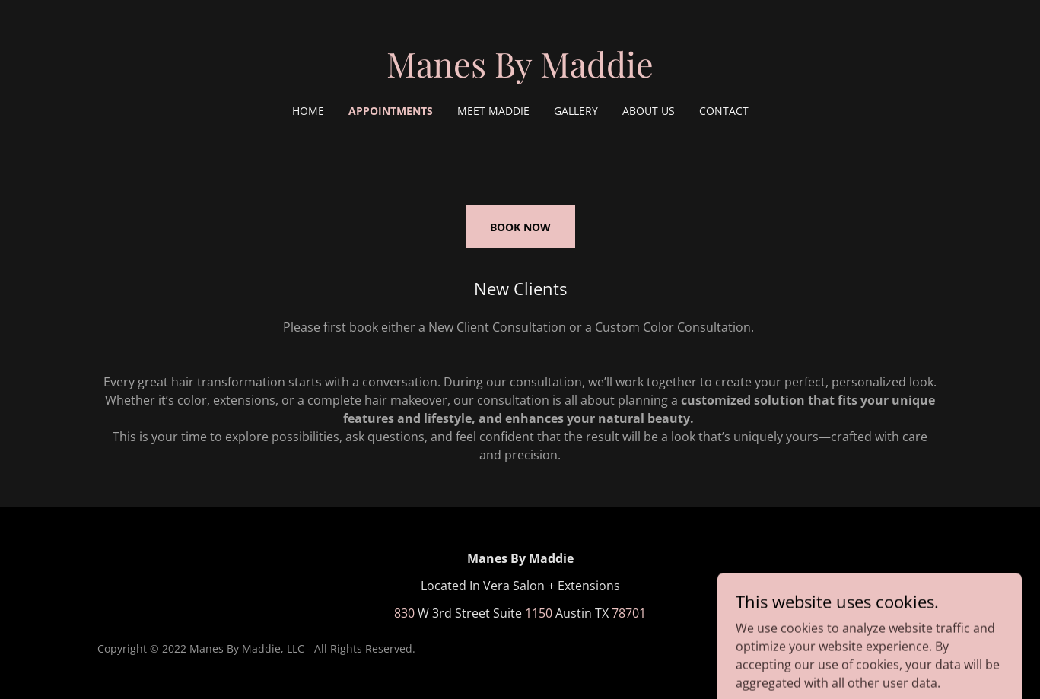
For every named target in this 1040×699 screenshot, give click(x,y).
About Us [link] (648, 110)
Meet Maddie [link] (493, 110)
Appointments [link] (390, 110)
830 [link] (404, 613)
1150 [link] (538, 613)
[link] (520, 73)
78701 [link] (629, 613)
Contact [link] (724, 110)
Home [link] (308, 110)
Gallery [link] (576, 110)
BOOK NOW (520, 227)
